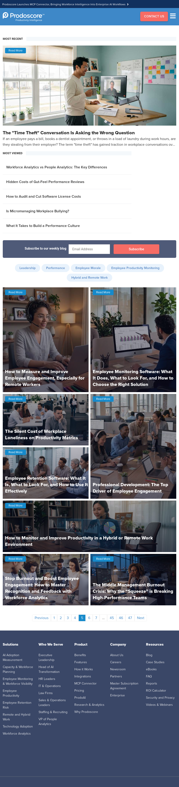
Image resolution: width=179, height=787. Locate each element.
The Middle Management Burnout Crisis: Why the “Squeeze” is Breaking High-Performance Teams (133, 591)
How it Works (83, 669)
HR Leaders (47, 678)
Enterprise (117, 695)
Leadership (28, 268)
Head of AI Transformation (49, 669)
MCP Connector (85, 683)
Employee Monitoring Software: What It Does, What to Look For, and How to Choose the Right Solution (133, 378)
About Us (116, 655)
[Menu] (174, 16)
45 (112, 617)
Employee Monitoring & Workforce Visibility (18, 681)
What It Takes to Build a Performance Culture (43, 225)
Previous (41, 617)
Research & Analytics (89, 704)
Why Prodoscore (86, 711)
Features (80, 662)
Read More (15, 50)
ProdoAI (80, 697)
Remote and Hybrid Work (16, 717)
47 (130, 617)
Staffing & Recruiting (53, 712)
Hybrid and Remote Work (89, 277)
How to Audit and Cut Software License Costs (43, 196)
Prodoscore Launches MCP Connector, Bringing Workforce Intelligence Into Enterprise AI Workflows (64, 4)
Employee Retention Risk (17, 705)
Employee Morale (88, 268)
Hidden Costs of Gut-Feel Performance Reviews (45, 181)
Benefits (80, 655)
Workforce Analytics (17, 733)
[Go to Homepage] (23, 17)
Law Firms (46, 693)
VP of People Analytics (48, 721)
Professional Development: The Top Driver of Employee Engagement (130, 487)
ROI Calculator (156, 690)
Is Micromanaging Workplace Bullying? (37, 211)
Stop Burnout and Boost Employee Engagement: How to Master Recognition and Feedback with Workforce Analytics (42, 588)
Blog (149, 655)
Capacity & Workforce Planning (18, 669)
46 (121, 617)
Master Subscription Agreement (124, 686)
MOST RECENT (13, 38)
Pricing (79, 690)
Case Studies (155, 662)
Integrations (82, 676)
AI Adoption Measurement (12, 657)
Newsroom (118, 669)
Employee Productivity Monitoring (135, 268)
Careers (115, 662)
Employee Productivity (11, 693)
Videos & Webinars (159, 704)
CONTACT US (154, 16)
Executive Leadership (46, 657)
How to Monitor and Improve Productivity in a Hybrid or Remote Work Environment (79, 541)
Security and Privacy (160, 697)
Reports (151, 683)
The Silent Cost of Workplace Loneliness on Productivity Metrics (41, 434)
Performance (55, 268)
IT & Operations (50, 686)
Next (140, 617)
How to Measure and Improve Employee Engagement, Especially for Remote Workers (45, 378)
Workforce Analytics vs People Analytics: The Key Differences (56, 167)
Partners (116, 676)
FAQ (149, 676)
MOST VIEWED (12, 153)
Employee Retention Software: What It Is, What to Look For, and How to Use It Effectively (46, 484)
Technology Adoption (18, 726)
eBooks (151, 669)
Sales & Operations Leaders (52, 702)
